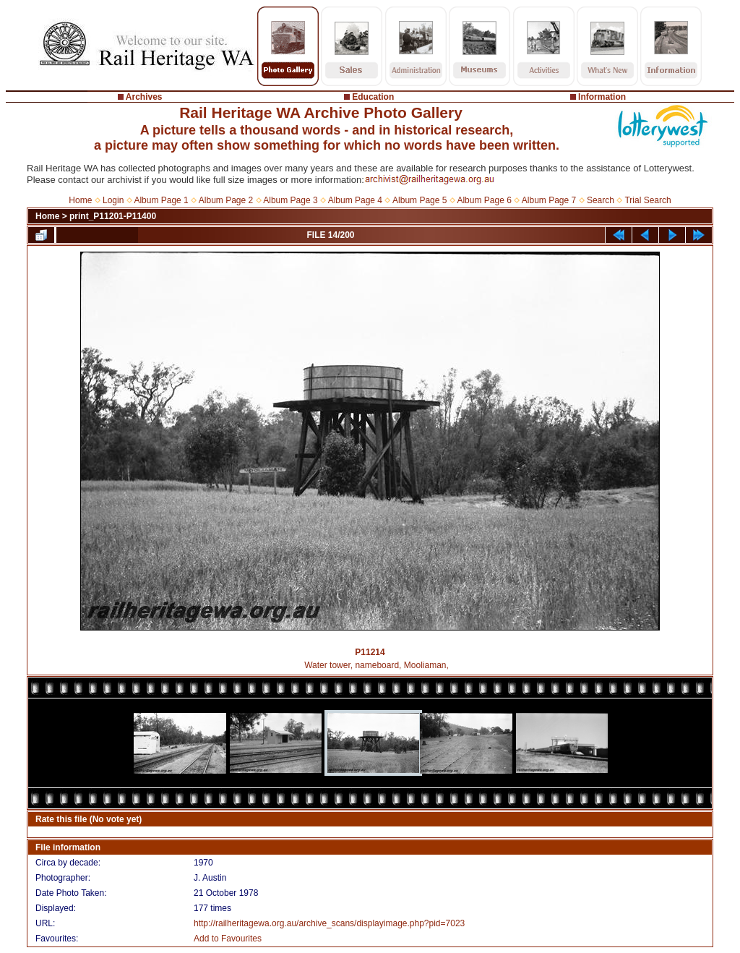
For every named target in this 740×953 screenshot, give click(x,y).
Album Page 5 (419, 200)
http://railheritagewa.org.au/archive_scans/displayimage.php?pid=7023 (329, 923)
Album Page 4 (355, 200)
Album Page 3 (290, 200)
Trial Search (647, 200)
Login (113, 200)
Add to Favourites (228, 938)
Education (373, 97)
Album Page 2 (226, 200)
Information (602, 97)
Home (80, 200)
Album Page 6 (484, 200)
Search (600, 200)
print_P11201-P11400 (112, 216)
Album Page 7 (549, 200)
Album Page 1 (161, 200)
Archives (144, 97)
